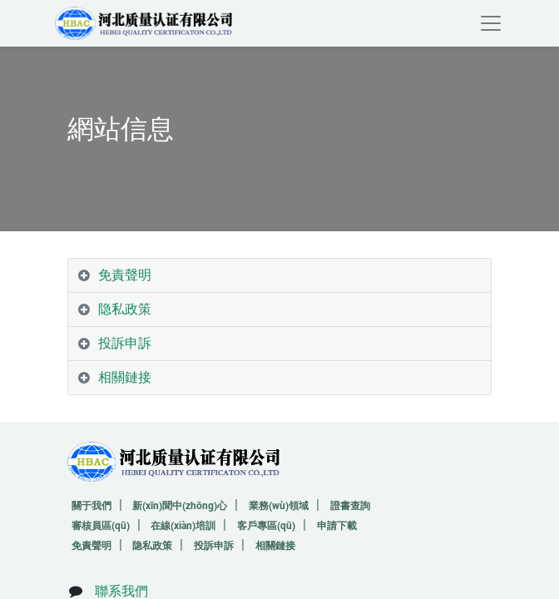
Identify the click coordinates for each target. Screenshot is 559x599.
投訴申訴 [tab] (124, 343)
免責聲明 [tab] (124, 275)
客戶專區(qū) (266, 526)
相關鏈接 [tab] (124, 377)
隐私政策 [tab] (124, 309)
